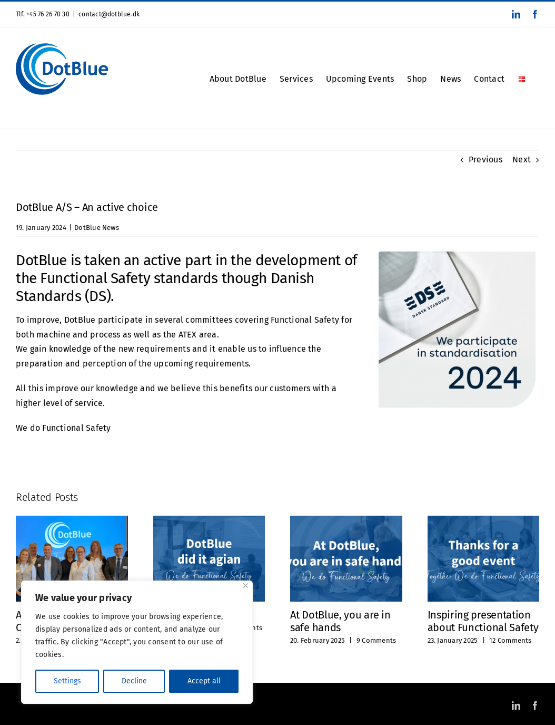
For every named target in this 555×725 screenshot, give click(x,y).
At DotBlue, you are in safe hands (340, 621)
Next (521, 159)
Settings (67, 680)
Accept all (204, 680)
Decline (134, 680)
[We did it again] (209, 521)
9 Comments (376, 640)
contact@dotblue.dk (109, 14)
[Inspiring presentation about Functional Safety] (484, 521)
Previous (485, 159)
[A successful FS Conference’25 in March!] (72, 521)
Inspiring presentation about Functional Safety (483, 621)
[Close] (245, 585)
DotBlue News (96, 227)
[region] (137, 642)
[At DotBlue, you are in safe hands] (346, 521)
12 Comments (510, 640)
